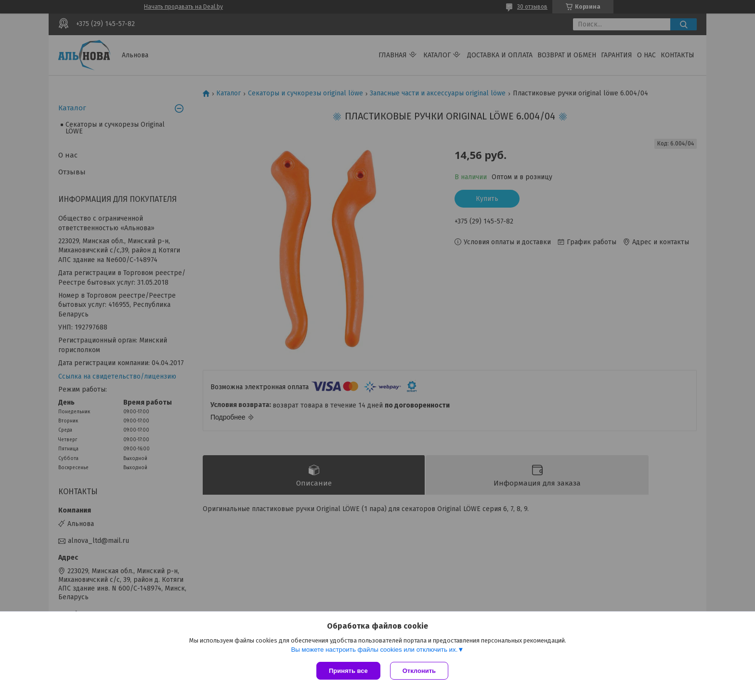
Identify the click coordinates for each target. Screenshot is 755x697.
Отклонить (419, 670)
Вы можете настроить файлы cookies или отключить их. (374, 649)
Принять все (348, 670)
